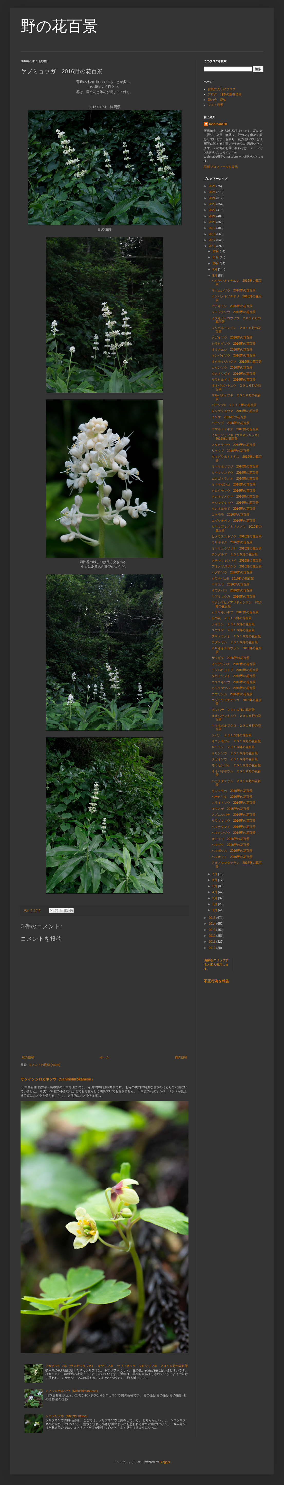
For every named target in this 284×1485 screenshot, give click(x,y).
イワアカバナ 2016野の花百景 (233, 664)
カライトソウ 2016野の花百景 (233, 802)
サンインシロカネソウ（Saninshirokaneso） (58, 1079)
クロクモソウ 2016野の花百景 (233, 490)
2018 (212, 234)
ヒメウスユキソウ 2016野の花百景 (237, 536)
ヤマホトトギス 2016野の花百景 (235, 429)
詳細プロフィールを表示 (221, 167)
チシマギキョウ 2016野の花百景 (235, 503)
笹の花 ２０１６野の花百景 (232, 618)
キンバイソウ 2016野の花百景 (233, 355)
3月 (215, 898)
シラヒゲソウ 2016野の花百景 (233, 343)
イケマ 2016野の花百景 (229, 417)
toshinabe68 (218, 124)
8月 (215, 275)
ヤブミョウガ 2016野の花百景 (233, 596)
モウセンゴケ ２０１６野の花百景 (236, 765)
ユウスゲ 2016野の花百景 (230, 809)
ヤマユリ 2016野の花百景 (230, 584)
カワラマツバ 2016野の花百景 (233, 688)
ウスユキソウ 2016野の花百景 (233, 682)
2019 (212, 228)
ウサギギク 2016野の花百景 (232, 542)
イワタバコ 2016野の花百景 (232, 590)
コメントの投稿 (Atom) (44, 1065)
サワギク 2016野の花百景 (230, 658)
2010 (212, 948)
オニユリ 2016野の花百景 (230, 839)
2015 (212, 918)
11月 (216, 257)
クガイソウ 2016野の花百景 (232, 337)
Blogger (165, 1462)
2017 (212, 240)
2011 (212, 941)
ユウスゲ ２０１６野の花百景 (233, 630)
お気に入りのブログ (221, 89)
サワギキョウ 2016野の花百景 (233, 820)
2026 (212, 186)
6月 (215, 880)
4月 (215, 892)
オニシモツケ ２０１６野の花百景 (236, 741)
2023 (212, 204)
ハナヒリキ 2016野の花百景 (232, 797)
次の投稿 (28, 1057)
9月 (215, 269)
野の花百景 (59, 26)
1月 (215, 910)
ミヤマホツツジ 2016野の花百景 (235, 466)
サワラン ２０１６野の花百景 (233, 747)
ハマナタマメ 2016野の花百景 (233, 827)
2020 (212, 222)
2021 (212, 216)
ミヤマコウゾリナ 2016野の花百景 (237, 548)
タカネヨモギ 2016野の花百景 (233, 508)
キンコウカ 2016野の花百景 (232, 791)
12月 (216, 251)
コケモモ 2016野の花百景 (230, 514)
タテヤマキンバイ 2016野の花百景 (237, 560)
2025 (212, 192)
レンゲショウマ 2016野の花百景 (235, 411)
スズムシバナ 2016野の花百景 (233, 815)
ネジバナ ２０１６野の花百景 (233, 710)
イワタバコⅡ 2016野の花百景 (233, 578)
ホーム (104, 1057)
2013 (212, 930)
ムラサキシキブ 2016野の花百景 (235, 612)
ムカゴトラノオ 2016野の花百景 (235, 478)
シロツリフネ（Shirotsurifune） (67, 1416)
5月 (215, 886)
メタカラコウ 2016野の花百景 (233, 445)
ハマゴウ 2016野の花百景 (230, 845)
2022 (212, 210)
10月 (216, 263)
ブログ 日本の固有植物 (225, 94)
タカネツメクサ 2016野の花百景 (235, 496)
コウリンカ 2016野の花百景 (232, 694)
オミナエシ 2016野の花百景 (232, 349)
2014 (212, 923)
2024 (212, 198)
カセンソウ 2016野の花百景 (232, 367)
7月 (215, 874)
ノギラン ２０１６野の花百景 (233, 624)
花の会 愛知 (217, 100)
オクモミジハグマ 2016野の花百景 (237, 361)
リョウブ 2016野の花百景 (230, 451)
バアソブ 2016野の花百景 (230, 423)
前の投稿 (181, 1057)
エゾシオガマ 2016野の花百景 (233, 520)
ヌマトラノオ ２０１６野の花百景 (236, 636)
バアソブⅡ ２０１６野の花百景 (234, 405)
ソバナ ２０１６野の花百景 (232, 735)
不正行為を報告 (216, 981)
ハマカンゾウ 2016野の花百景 (233, 833)
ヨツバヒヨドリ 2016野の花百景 (235, 670)
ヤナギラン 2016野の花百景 (232, 306)
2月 (215, 904)
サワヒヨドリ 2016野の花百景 (233, 379)
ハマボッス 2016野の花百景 (232, 850)
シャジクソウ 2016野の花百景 (233, 312)
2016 (212, 246)
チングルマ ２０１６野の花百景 (235, 554)
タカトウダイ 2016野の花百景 (233, 373)
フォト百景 (215, 105)
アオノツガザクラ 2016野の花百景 (237, 566)
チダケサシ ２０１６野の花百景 (235, 642)
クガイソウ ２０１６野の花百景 (235, 759)
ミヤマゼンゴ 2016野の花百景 (233, 484)
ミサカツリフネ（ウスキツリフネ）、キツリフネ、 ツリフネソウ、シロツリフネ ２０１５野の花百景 (116, 1366)
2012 (212, 936)
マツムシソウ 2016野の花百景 (233, 290)
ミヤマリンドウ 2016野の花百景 (235, 472)
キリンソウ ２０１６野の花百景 (235, 753)
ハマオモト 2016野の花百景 (232, 857)
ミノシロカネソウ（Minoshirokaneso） (72, 1391)
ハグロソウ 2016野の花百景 (232, 572)
